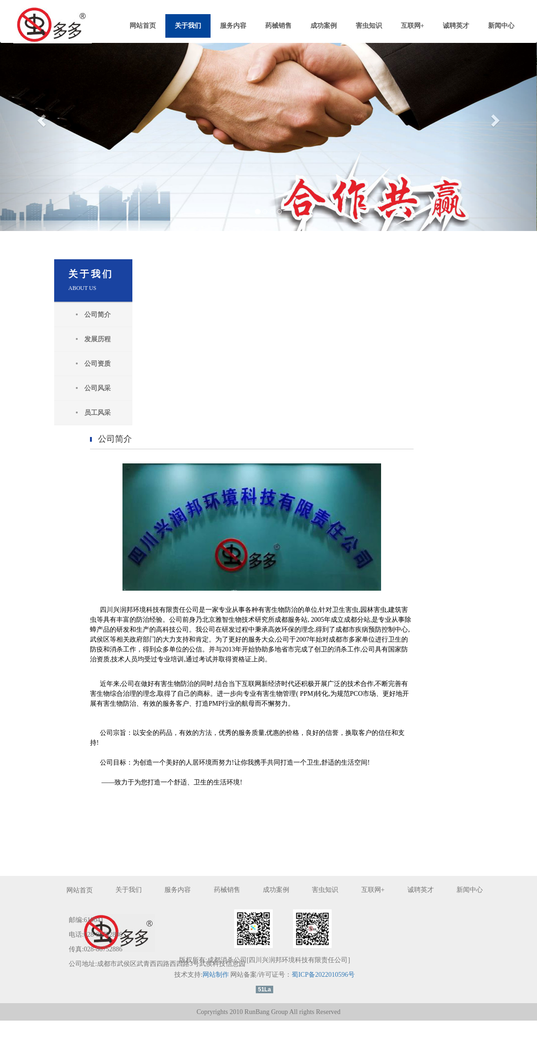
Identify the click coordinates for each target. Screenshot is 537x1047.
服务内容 (233, 25)
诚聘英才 (456, 25)
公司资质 (88, 363)
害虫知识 (369, 25)
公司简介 (88, 314)
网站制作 (215, 1000)
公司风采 (88, 388)
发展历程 (88, 339)
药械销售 (278, 25)
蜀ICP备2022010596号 (323, 1000)
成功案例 (323, 25)
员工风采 (88, 412)
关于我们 (188, 25)
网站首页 (143, 25)
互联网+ (412, 25)
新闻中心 (501, 25)
